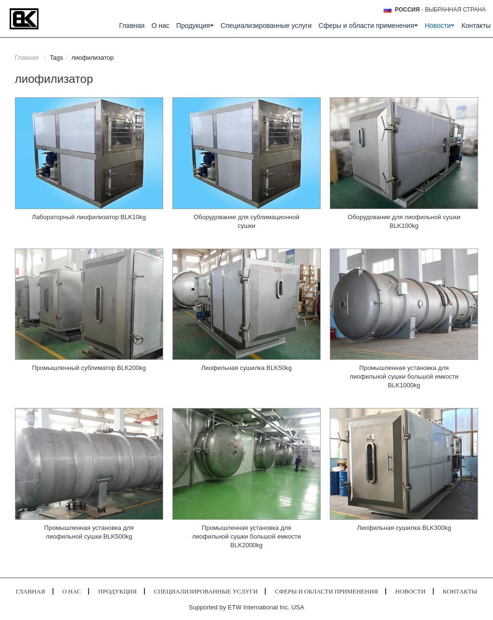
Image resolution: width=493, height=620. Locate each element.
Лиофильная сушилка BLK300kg (404, 527)
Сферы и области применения (326, 591)
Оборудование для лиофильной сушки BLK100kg (404, 221)
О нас (160, 25)
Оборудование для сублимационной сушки (246, 221)
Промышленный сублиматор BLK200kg (89, 367)
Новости (410, 591)
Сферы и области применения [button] (368, 25)
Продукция (117, 591)
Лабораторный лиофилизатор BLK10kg (89, 217)
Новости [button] (439, 25)
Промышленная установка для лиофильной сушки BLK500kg (89, 532)
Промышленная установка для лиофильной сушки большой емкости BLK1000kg (404, 376)
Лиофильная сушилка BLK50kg (246, 367)
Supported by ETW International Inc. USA (246, 607)
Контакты (476, 25)
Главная (131, 25)
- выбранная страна (440, 10)
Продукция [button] (195, 25)
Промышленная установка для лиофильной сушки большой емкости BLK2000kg (246, 536)
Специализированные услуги (266, 25)
